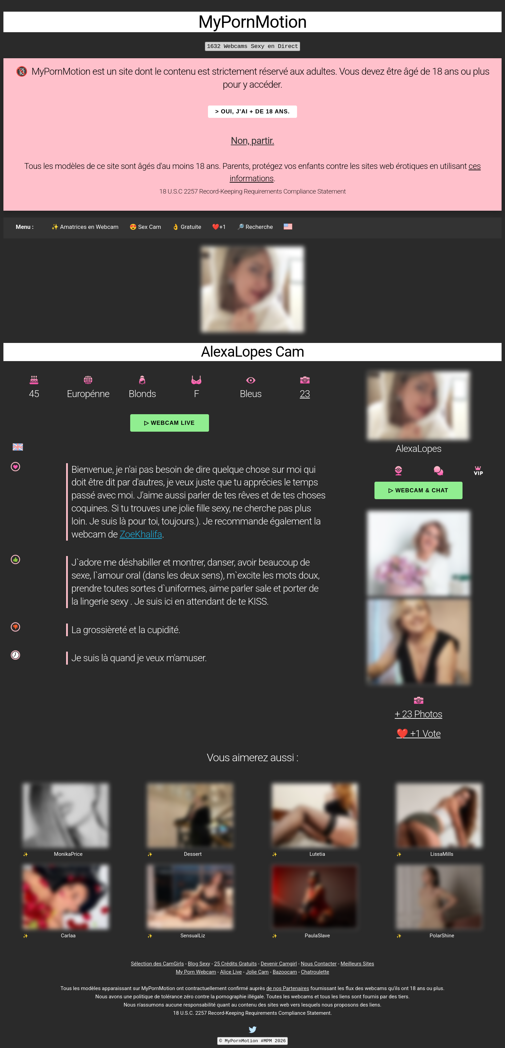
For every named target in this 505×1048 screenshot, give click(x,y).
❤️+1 (219, 226)
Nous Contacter (318, 964)
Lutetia (317, 854)
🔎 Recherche (255, 226)
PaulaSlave (317, 936)
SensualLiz (193, 936)
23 (305, 393)
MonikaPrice (68, 854)
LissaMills (441, 854)
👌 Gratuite (186, 226)
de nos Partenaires (287, 988)
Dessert (193, 854)
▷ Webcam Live (169, 423)
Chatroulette (315, 972)
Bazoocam (285, 972)
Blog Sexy (199, 964)
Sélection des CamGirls (157, 964)
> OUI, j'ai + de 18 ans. (252, 111)
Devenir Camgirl (279, 964)
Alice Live (231, 972)
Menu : (25, 226)
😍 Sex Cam (145, 226)
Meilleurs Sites (357, 964)
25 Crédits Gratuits (235, 964)
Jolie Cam (257, 972)
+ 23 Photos (418, 714)
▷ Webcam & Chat (418, 490)
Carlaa (68, 936)
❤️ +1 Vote (418, 733)
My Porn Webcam (196, 972)
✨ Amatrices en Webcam (85, 226)
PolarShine (442, 936)
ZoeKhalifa (141, 534)
